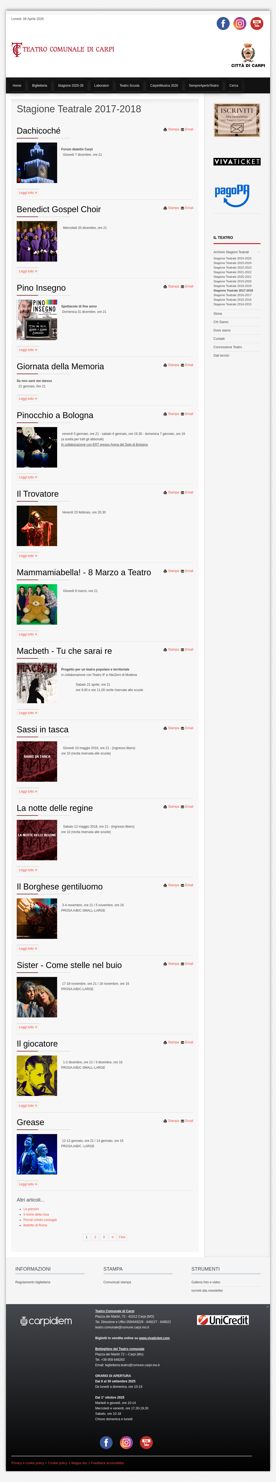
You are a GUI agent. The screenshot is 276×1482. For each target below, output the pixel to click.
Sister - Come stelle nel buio (69, 965)
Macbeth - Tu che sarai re (64, 651)
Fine (122, 1237)
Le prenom (31, 1209)
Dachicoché (39, 131)
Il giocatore (37, 1043)
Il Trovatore (38, 494)
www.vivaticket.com (154, 1338)
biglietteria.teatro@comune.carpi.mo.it (132, 1365)
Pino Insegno (41, 288)
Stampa (171, 129)
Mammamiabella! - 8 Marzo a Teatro (84, 572)
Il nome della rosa (36, 1214)
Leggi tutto (27, 193)
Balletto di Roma (35, 1225)
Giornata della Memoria (60, 366)
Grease (30, 1122)
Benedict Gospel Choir (59, 209)
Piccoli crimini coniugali (40, 1220)
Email (187, 129)
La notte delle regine (55, 808)
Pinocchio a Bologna (55, 415)
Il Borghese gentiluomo (60, 886)
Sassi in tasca (42, 729)
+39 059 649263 (113, 1360)
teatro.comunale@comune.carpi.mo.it (122, 1327)
